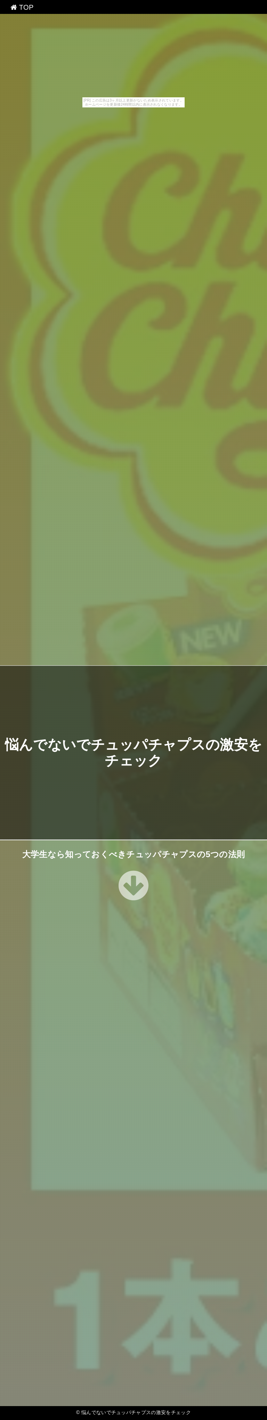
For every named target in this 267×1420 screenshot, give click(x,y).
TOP (22, 7)
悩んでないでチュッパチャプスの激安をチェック (136, 1412)
